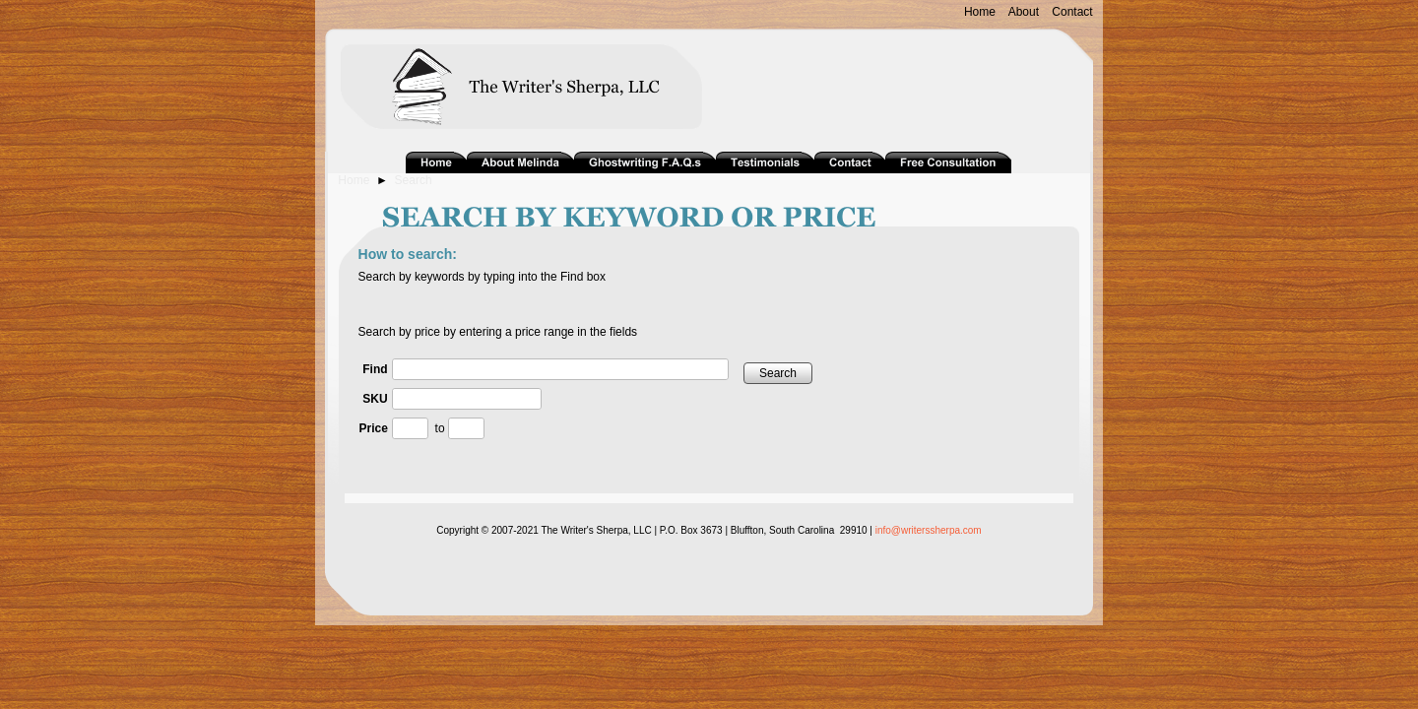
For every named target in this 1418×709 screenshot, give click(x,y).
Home (980, 12)
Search (413, 180)
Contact (1072, 12)
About (1023, 12)
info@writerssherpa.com (928, 530)
